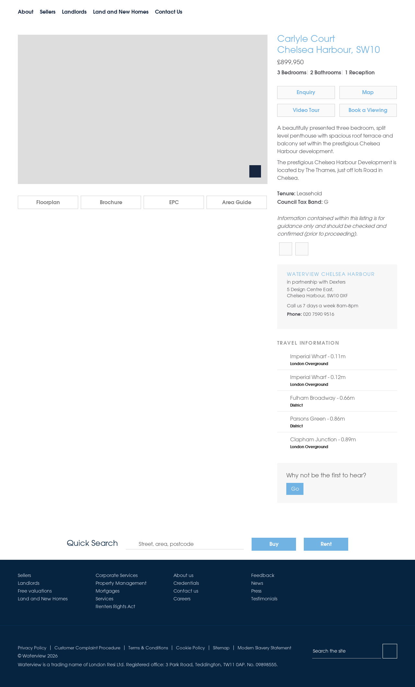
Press (256, 591)
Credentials (186, 583)
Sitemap (221, 647)
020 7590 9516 (318, 314)
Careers (181, 599)
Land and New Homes (120, 12)
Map (368, 92)
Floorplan (48, 202)
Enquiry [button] (306, 92)
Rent (326, 544)
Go (295, 488)
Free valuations (35, 591)
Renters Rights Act (115, 606)
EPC (174, 202)
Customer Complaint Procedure (87, 647)
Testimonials (264, 599)
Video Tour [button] (306, 110)
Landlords (74, 12)
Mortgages (107, 591)
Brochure (111, 202)
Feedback (262, 575)
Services (104, 599)
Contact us (185, 591)
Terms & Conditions (148, 647)
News (257, 583)
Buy (274, 544)
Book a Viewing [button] (368, 110)
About (25, 12)
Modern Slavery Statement (264, 647)
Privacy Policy (32, 647)
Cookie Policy (190, 647)
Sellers (47, 12)
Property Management (121, 583)
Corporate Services (116, 575)
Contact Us (168, 12)
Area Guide (236, 202)
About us (183, 575)
